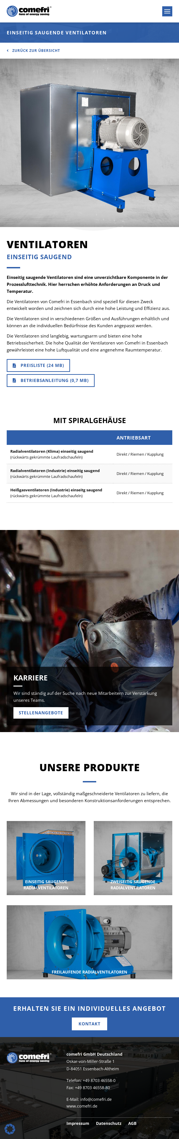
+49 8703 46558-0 (99, 1080)
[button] (10, 1129)
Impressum (77, 1123)
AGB (132, 1123)
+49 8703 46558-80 (92, 1087)
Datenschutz (108, 1123)
